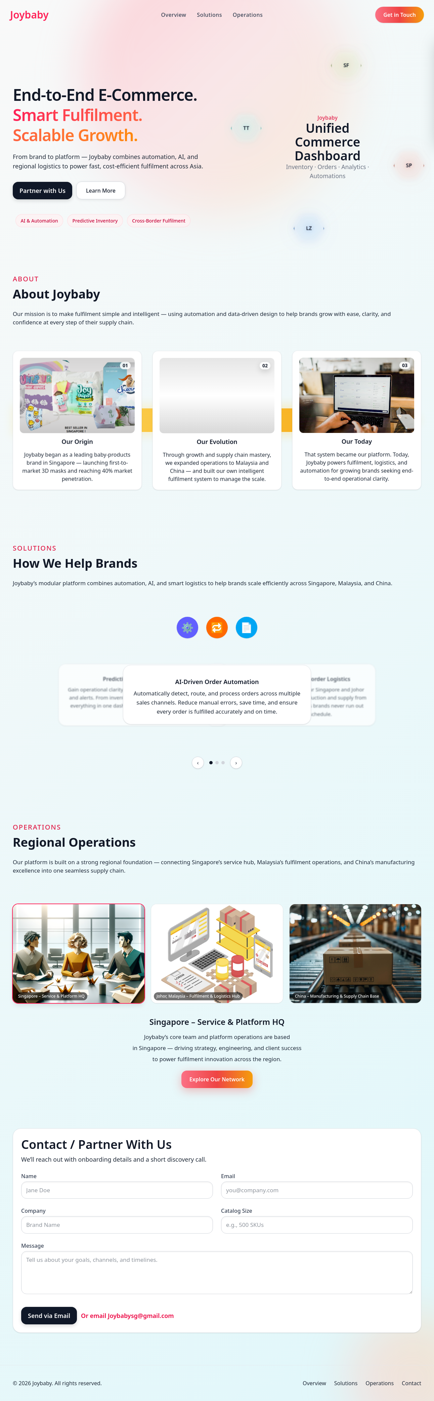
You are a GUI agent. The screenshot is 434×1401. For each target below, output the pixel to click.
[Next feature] (236, 763)
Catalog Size (236, 1210)
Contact (411, 1383)
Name (29, 1176)
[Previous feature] (198, 763)
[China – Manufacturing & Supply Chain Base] (355, 953)
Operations (248, 14)
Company (33, 1210)
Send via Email (49, 1316)
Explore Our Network (217, 1079)
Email (228, 1176)
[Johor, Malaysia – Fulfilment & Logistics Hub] (217, 953)
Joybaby (29, 15)
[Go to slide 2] (217, 762)
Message (32, 1245)
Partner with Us (42, 191)
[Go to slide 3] (223, 762)
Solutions (209, 14)
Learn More (101, 190)
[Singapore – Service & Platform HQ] (78, 953)
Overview (173, 14)
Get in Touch (399, 14)
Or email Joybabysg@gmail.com (127, 1316)
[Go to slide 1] (211, 762)
